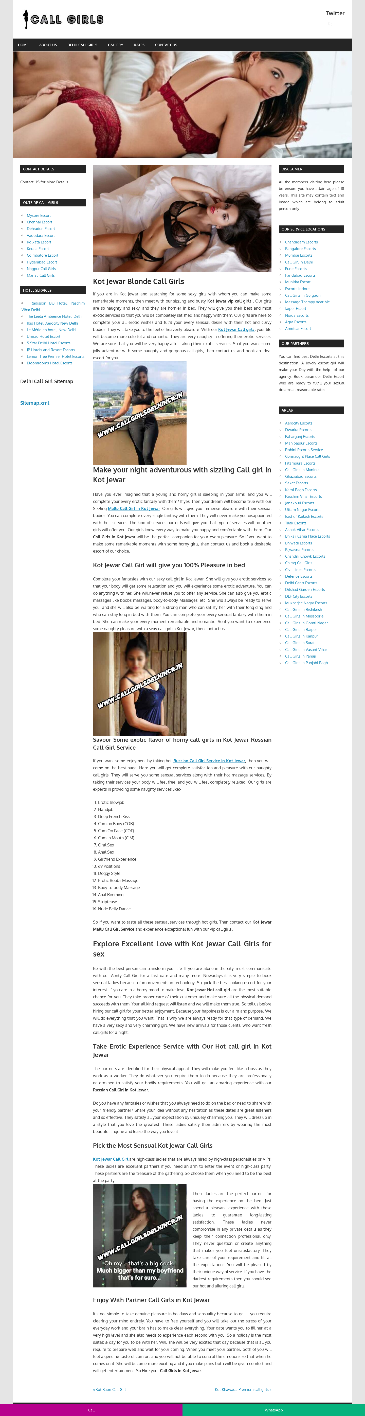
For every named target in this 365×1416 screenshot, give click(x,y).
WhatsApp (274, 1410)
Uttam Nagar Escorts (302, 509)
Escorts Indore (297, 288)
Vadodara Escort (41, 235)
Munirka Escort (298, 281)
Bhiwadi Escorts (298, 543)
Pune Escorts (296, 268)
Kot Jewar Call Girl (110, 1159)
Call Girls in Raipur (301, 629)
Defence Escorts (299, 576)
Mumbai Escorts (298, 255)
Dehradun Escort (41, 228)
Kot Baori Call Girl (110, 1389)
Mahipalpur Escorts (301, 443)
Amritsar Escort (298, 328)
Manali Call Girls (41, 275)
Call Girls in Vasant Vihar (306, 649)
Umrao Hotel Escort (43, 336)
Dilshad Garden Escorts (305, 589)
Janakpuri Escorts (299, 503)
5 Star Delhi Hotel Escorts (48, 343)
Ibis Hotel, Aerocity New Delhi (52, 323)
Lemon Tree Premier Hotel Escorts (55, 356)
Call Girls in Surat (300, 642)
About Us (48, 45)
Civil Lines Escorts (300, 569)
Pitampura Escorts (300, 463)
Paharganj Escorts (300, 436)
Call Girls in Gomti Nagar (306, 623)
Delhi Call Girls (82, 45)
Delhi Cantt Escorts (301, 582)
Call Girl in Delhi (299, 262)
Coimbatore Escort (42, 255)
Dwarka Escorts (298, 429)
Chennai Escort (39, 222)
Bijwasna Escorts (299, 549)
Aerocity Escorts (298, 423)
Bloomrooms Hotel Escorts (49, 363)
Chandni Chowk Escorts (305, 556)
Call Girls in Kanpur (301, 636)
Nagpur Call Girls (41, 268)
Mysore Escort (39, 215)
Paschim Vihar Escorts (303, 496)
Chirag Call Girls (298, 562)
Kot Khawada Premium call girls (242, 1389)
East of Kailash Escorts (304, 516)
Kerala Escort (38, 248)
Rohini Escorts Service (304, 449)
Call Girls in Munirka (302, 469)
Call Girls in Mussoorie (304, 616)
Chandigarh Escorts (301, 242)
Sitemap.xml (34, 403)
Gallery (115, 45)
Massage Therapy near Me (307, 301)
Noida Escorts (297, 315)
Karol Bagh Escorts (301, 489)
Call (91, 1410)
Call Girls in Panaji (300, 656)
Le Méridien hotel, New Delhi (51, 329)
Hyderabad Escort (42, 262)
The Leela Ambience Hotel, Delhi (54, 316)
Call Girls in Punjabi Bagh (306, 662)
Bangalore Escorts (300, 248)
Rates (139, 45)
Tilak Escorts (295, 523)
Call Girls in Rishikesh (303, 609)
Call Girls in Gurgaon (303, 295)
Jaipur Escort (295, 308)
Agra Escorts (295, 322)
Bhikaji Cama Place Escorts (307, 536)
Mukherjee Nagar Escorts (306, 602)
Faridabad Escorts (300, 275)
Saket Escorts (296, 483)
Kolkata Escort (39, 242)
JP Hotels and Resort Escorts (51, 349)
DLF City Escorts (298, 596)
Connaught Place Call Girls (307, 456)
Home (23, 45)
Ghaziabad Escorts (301, 476)
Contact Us (166, 45)
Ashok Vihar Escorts (302, 529)
